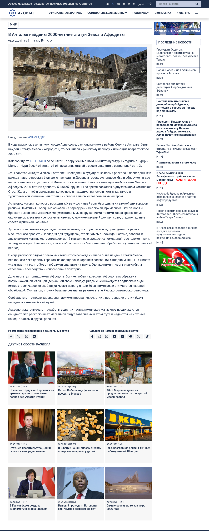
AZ (107, 4)
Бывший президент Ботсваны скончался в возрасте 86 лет (77, 507)
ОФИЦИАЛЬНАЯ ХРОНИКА (65, 12)
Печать (37, 40)
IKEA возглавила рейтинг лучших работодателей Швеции (128, 449)
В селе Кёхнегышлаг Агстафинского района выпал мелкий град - (176, 178)
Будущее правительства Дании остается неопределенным (30, 449)
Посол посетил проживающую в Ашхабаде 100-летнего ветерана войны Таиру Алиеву (177, 214)
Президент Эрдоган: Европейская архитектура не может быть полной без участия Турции (32, 393)
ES (133, 4)
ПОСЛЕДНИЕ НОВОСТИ (175, 42)
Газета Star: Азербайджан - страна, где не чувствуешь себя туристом (176, 148)
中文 (149, 4)
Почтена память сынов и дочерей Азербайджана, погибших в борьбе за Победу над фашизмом (175, 106)
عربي (141, 4)
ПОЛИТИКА (140, 12)
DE (123, 4)
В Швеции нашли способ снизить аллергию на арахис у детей (79, 449)
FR (129, 4)
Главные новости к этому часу (176, 162)
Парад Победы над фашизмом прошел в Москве (78, 392)
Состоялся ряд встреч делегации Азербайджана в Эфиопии (174, 87)
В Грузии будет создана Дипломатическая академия (28, 507)
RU (113, 4)
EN (118, 4)
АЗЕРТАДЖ (36, 137)
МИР (13, 24)
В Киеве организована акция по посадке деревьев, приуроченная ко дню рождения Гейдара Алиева (176, 233)
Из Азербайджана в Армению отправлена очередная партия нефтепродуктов (176, 197)
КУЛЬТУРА (183, 12)
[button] (80, 82)
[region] (178, 160)
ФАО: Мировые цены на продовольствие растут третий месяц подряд (127, 393)
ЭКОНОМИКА (163, 12)
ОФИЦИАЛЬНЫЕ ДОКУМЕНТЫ (107, 12)
